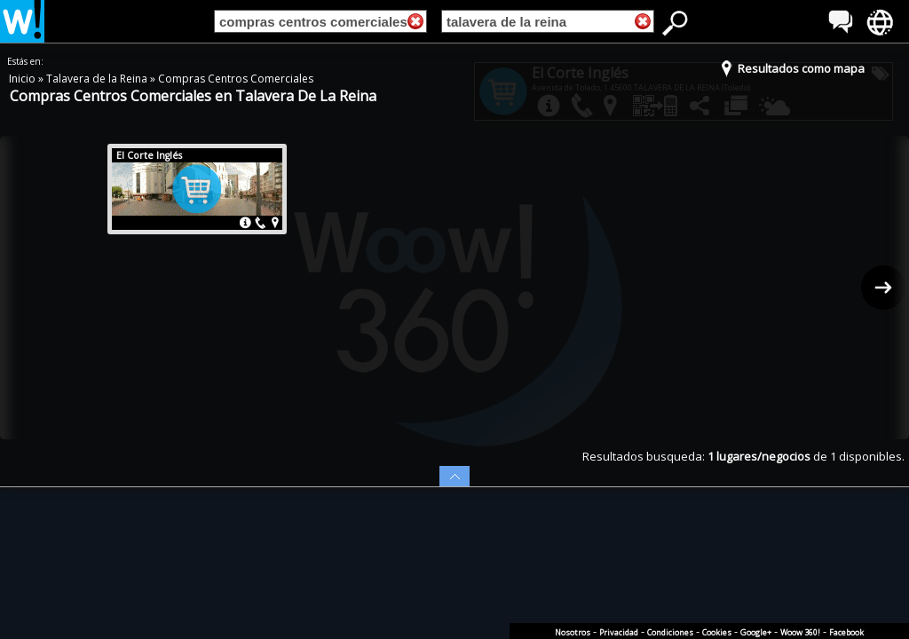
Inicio (23, 78)
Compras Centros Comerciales (235, 78)
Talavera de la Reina (98, 78)
